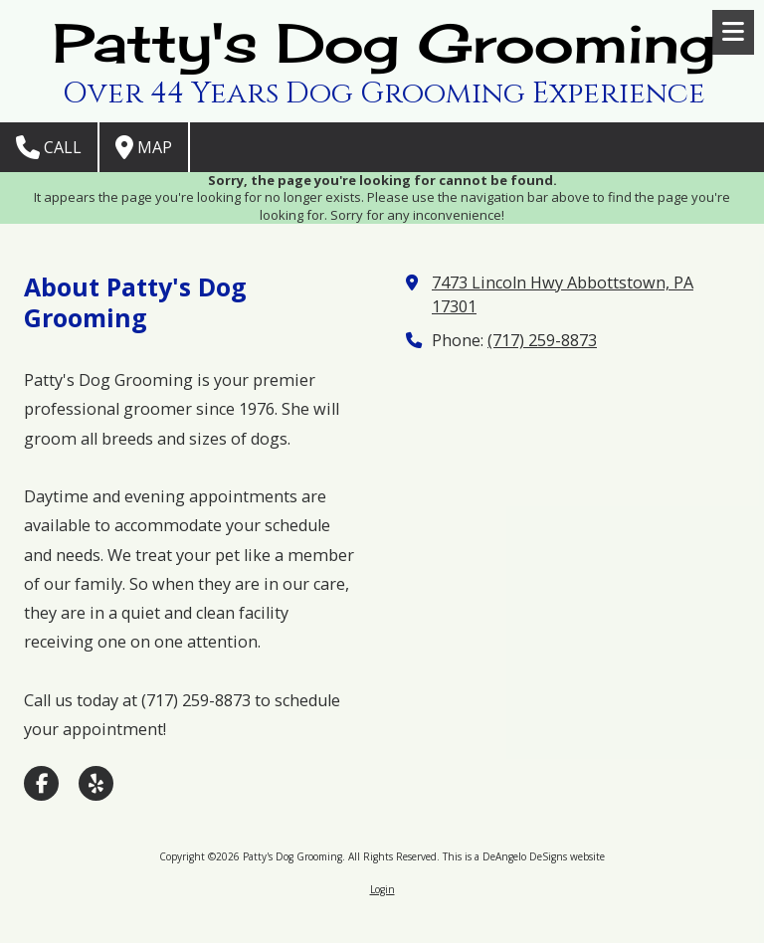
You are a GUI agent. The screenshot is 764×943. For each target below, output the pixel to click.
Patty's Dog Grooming (384, 43)
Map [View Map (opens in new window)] (143, 147)
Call (49, 147)
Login (382, 889)
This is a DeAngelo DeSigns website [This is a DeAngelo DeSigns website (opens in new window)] (524, 856)
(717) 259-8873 (542, 340)
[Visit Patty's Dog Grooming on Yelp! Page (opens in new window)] (96, 783)
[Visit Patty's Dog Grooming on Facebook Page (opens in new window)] (41, 783)
